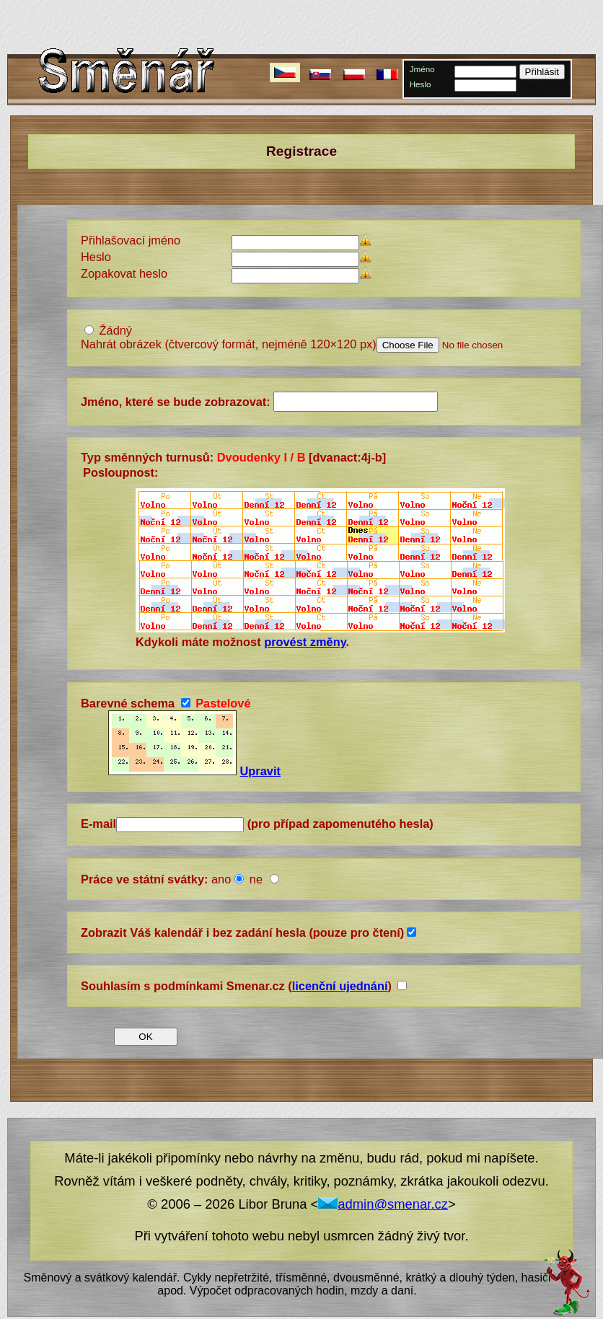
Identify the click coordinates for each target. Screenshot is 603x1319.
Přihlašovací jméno (130, 240)
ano (221, 879)
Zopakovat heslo (124, 273)
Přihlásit (542, 71)
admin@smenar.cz (383, 1204)
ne (258, 879)
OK (145, 1036)
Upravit (260, 770)
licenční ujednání (340, 985)
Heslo (420, 84)
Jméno (422, 69)
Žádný (116, 330)
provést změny (304, 641)
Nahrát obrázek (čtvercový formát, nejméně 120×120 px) (229, 344)
